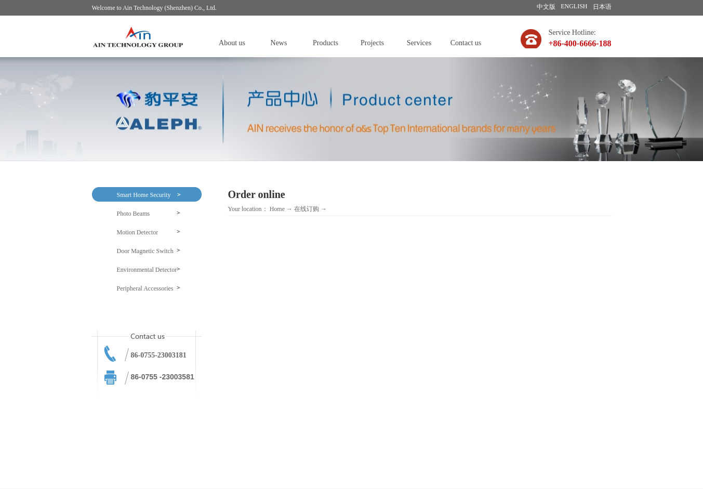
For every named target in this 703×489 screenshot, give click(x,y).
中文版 (546, 6)
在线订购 (306, 209)
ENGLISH (574, 6)
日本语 (602, 6)
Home (277, 209)
